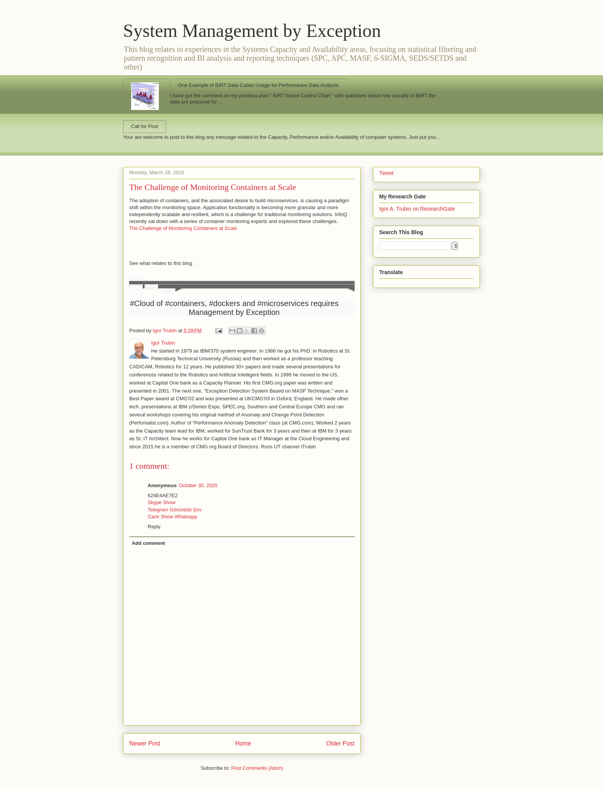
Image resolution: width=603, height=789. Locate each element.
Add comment (148, 543)
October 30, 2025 (198, 485)
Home (243, 743)
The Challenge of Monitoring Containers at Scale (212, 187)
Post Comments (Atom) (257, 768)
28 (167, 291)
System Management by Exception (252, 30)
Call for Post (144, 126)
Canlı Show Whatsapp (172, 516)
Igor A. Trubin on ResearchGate (417, 209)
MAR (151, 288)
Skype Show (161, 502)
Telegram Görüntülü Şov (175, 510)
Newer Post (144, 743)
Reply (154, 526)
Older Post (340, 743)
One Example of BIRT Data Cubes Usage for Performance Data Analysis (258, 85)
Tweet (386, 173)
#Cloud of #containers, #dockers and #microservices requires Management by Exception (234, 307)
